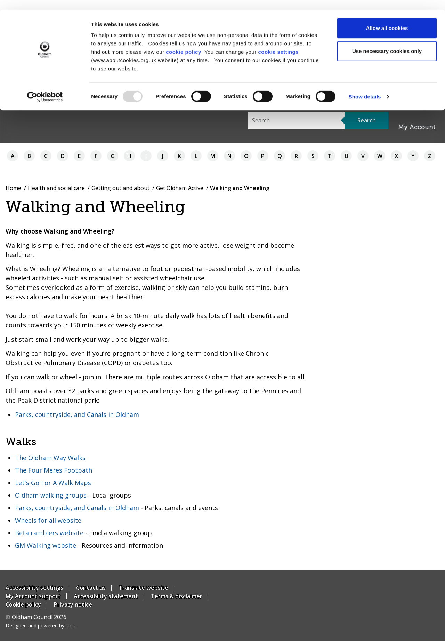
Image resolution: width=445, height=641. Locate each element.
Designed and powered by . (41, 625)
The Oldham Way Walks (50, 457)
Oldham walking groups (51, 495)
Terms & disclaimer (176, 596)
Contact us (91, 588)
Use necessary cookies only (387, 41)
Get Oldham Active (179, 188)
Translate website (143, 588)
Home (13, 188)
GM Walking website (45, 545)
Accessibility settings (34, 588)
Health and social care (56, 188)
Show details (365, 87)
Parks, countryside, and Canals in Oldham (77, 414)
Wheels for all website (48, 520)
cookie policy (183, 42)
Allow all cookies (387, 18)
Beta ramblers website (49, 533)
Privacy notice (73, 604)
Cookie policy (23, 604)
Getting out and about (120, 188)
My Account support (33, 596)
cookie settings (278, 42)
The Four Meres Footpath (53, 470)
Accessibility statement (106, 596)
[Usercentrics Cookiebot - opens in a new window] (45, 87)
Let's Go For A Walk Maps (53, 482)
